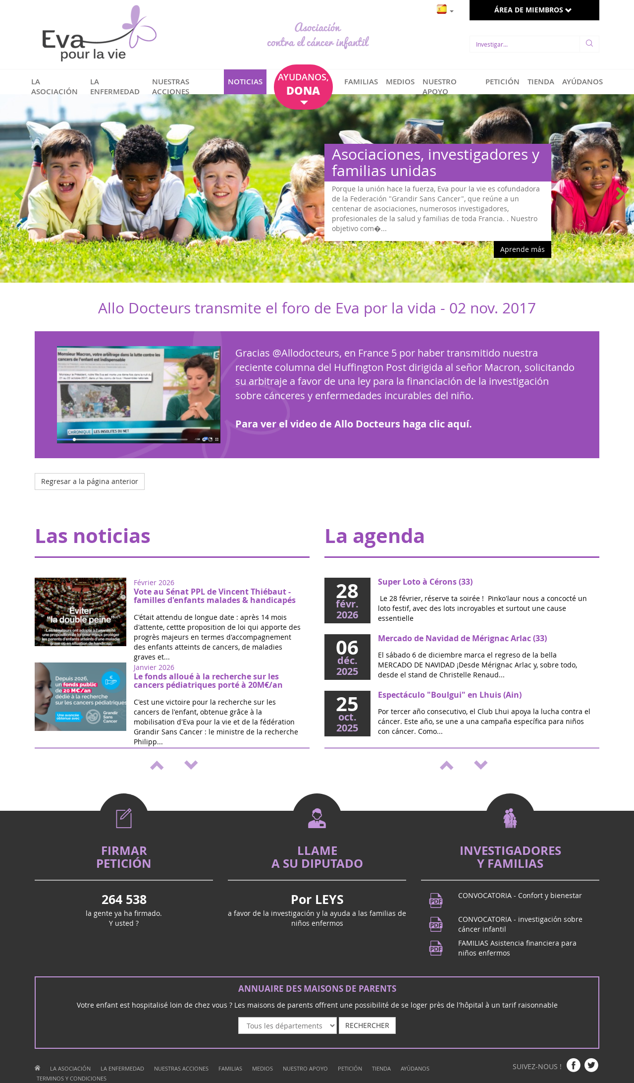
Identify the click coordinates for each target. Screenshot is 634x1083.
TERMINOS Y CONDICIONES (71, 1078)
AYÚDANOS (582, 81)
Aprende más (522, 249)
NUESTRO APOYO (440, 86)
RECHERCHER (367, 1025)
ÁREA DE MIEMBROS (533, 9)
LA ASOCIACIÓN (54, 86)
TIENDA (541, 81)
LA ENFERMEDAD (115, 86)
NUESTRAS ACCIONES (170, 86)
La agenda (374, 535)
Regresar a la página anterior (89, 481)
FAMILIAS (361, 81)
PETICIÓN (502, 81)
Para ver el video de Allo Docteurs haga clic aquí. (353, 423)
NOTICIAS (245, 81)
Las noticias (93, 535)
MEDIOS (400, 81)
